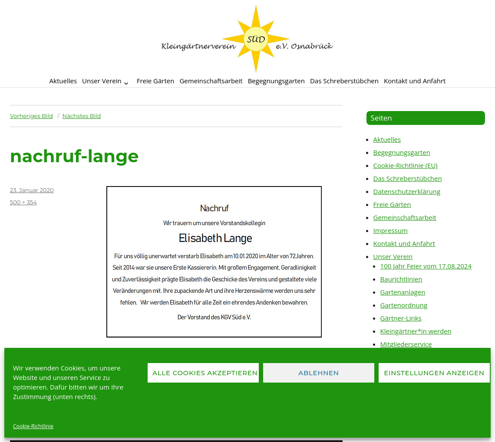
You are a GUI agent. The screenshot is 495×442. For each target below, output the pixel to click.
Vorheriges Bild (31, 115)
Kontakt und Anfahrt (415, 80)
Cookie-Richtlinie (33, 426)
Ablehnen (318, 373)
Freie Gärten (156, 80)
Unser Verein (102, 80)
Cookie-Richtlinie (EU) (405, 165)
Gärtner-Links (401, 318)
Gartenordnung (403, 305)
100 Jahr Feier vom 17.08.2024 (426, 266)
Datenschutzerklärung (407, 191)
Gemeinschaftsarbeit (210, 80)
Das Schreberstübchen (344, 80)
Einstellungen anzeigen (434, 373)
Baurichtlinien (401, 279)
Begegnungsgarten (276, 80)
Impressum (390, 230)
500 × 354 (23, 202)
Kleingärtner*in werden (416, 331)
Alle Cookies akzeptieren (205, 373)
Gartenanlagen (403, 292)
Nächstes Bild (82, 115)
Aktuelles (63, 80)
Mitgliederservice (406, 344)
